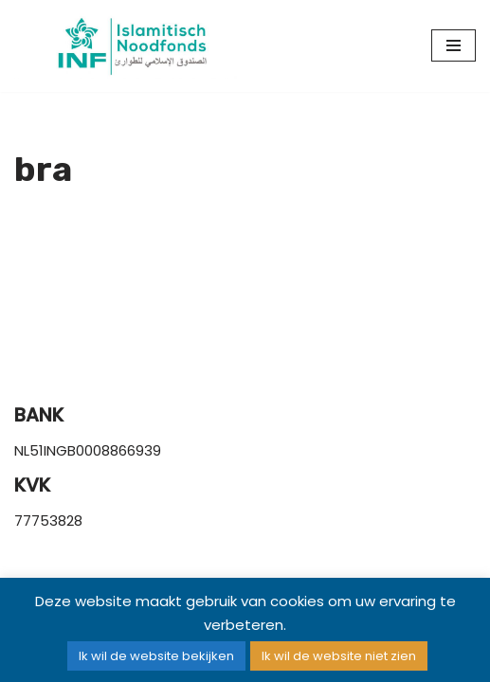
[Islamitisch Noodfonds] (130, 46)
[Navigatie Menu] (453, 45)
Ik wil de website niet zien (339, 656)
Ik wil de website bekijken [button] (156, 656)
